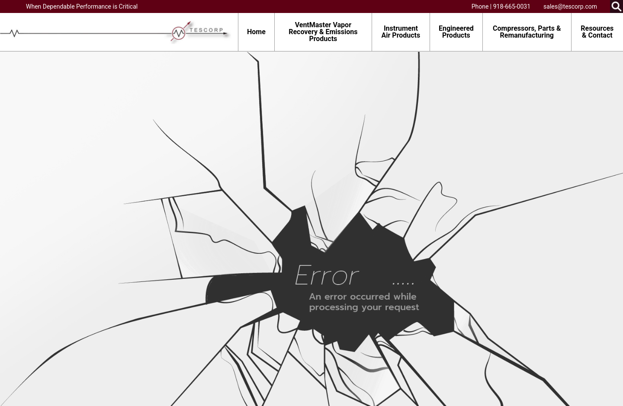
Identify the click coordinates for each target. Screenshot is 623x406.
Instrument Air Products (401, 31)
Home (256, 32)
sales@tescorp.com (570, 6)
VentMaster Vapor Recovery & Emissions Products (323, 32)
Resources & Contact (597, 31)
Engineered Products (456, 31)
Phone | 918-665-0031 (501, 6)
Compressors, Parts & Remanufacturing (527, 31)
